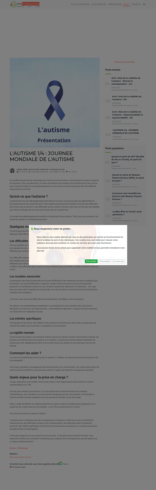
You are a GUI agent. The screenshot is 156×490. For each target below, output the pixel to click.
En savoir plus (118, 261)
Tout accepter (91, 261)
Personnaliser (105, 261)
